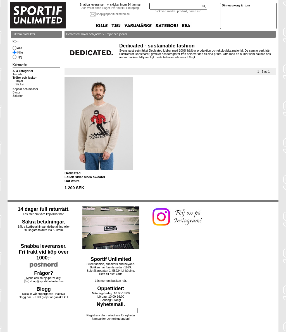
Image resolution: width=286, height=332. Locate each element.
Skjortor (18, 95)
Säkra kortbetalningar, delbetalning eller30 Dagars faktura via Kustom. (44, 228)
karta (119, 274)
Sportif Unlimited (110, 259)
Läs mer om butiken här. (111, 280)
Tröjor (19, 81)
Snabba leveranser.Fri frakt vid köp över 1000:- (43, 252)
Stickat (19, 84)
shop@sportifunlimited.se (113, 14)
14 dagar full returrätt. (44, 209)
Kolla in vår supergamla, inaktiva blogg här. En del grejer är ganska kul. (44, 295)
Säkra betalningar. (43, 222)
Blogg (44, 289)
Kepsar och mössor (25, 89)
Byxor (16, 92)
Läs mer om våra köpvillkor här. (43, 214)
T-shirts (17, 74)
